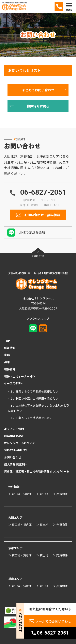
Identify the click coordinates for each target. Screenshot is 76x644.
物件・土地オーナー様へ (19, 376)
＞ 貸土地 (42, 494)
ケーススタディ (14, 383)
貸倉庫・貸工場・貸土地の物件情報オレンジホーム (36, 471)
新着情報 (9, 348)
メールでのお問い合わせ (53, 621)
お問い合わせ (12, 457)
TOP (7, 341)
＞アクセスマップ (38, 319)
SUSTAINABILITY (15, 450)
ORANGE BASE (14, 436)
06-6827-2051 (43, 192)
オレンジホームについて (19, 443)
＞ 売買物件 (60, 494)
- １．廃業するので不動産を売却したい (33, 391)
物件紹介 (9, 369)
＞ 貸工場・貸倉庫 (20, 494)
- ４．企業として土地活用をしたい (30, 418)
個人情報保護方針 (15, 464)
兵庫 (7, 362)
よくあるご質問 (14, 429)
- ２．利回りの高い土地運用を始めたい (33, 398)
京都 (7, 355)
